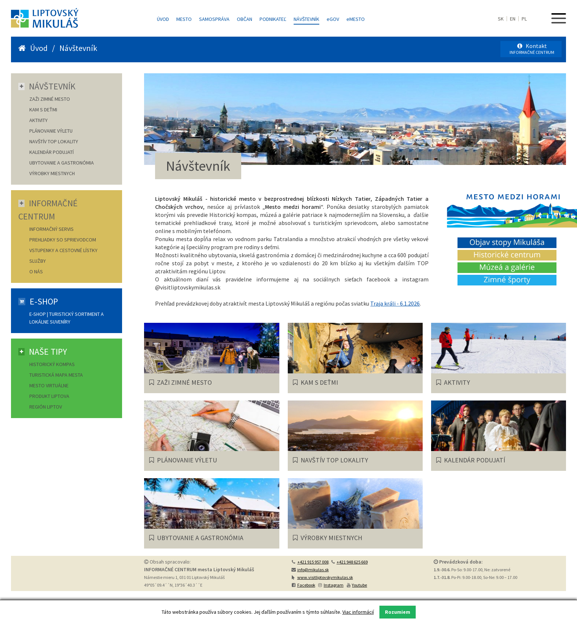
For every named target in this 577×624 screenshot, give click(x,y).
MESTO (355, 19)
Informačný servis (51, 229)
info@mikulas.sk (313, 569)
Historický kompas (52, 364)
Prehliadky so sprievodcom (62, 239)
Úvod (163, 19)
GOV (333, 19)
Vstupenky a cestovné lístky (63, 250)
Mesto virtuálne (49, 385)
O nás (36, 271)
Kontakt (532, 48)
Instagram (333, 585)
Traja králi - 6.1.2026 (395, 303)
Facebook (306, 585)
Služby (37, 261)
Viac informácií (358, 612)
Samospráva (214, 19)
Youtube (359, 585)
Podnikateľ (273, 19)
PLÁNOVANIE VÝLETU (51, 131)
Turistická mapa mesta (56, 375)
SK (501, 18)
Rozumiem (397, 612)
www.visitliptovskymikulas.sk (325, 577)
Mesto (184, 19)
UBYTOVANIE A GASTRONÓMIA (61, 162)
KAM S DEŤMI (43, 109)
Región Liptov (45, 406)
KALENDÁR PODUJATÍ (51, 152)
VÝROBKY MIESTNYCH (52, 173)
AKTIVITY (38, 120)
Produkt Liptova (49, 396)
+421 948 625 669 (352, 562)
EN (512, 18)
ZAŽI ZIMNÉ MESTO (49, 99)
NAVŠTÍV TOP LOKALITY (53, 141)
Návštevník (306, 19)
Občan (244, 19)
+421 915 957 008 (312, 562)
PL (524, 18)
